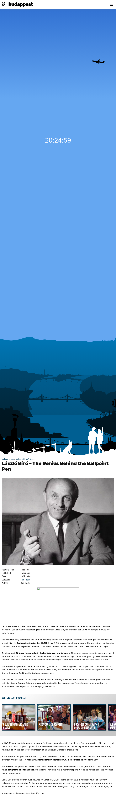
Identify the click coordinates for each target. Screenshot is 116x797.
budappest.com (8, 459)
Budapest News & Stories (25, 459)
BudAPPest (20, 4)
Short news (25, 579)
